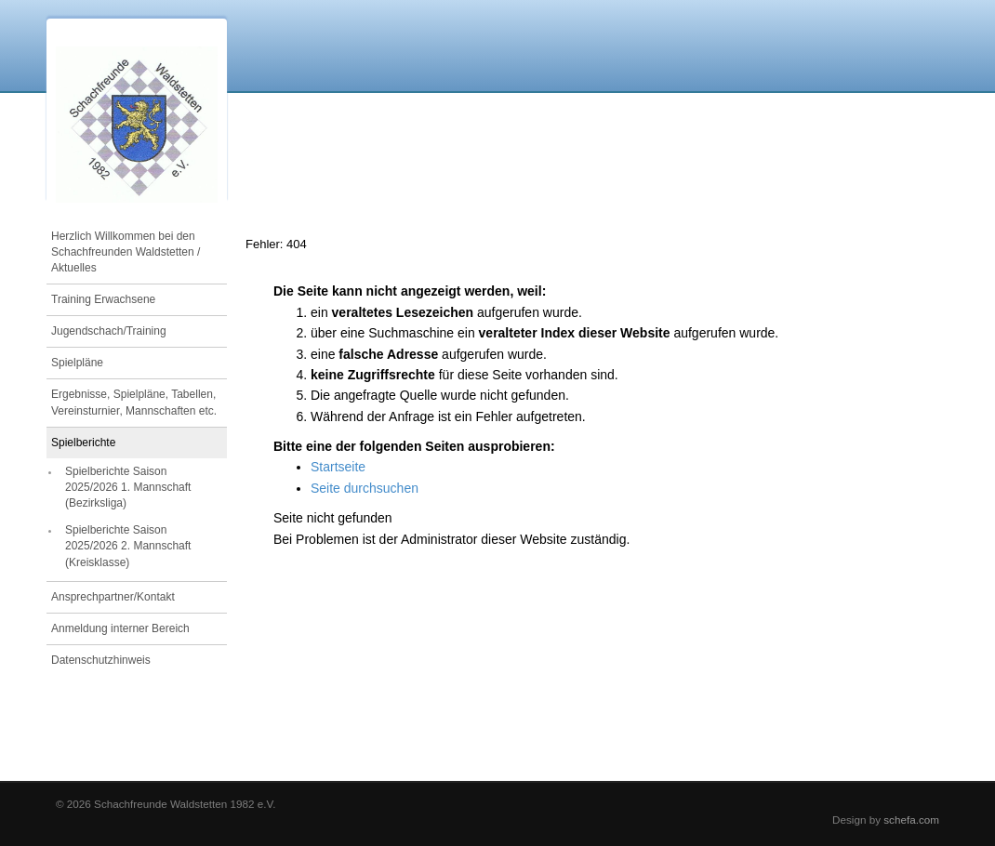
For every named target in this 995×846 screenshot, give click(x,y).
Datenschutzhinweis (101, 660)
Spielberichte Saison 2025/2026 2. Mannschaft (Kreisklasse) (128, 545)
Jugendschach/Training (108, 330)
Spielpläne (77, 362)
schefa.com (911, 819)
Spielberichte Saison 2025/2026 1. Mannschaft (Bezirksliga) (128, 487)
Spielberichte (83, 442)
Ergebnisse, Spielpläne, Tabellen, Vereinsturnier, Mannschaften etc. (134, 402)
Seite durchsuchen (364, 488)
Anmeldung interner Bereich (120, 628)
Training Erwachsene (103, 299)
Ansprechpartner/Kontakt (113, 596)
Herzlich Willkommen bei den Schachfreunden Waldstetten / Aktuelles (125, 252)
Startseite (338, 466)
